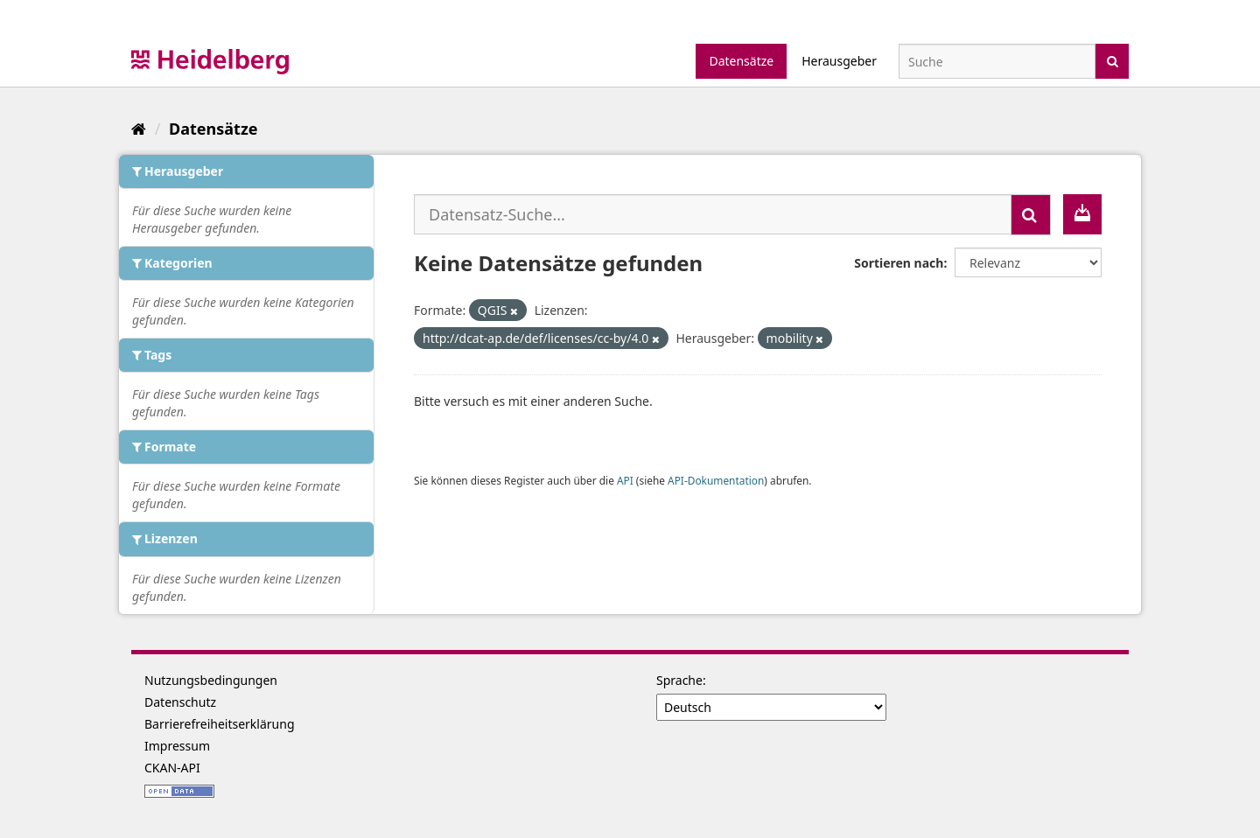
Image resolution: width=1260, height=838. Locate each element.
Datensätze (741, 60)
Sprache (679, 680)
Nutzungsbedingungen (210, 680)
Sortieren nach (898, 263)
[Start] (138, 128)
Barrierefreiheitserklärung (219, 724)
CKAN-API (172, 767)
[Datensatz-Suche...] (713, 214)
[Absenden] (1112, 59)
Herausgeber (839, 60)
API (625, 480)
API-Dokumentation (716, 480)
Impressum (177, 745)
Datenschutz (180, 702)
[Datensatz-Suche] (997, 61)
